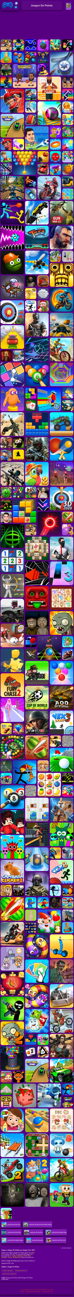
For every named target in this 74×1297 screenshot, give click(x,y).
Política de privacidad (33, 1291)
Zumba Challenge (17, 1256)
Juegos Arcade (7, 1270)
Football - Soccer (6, 1257)
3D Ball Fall (16, 1257)
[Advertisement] (37, 25)
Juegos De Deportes (69, 9)
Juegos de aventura (9, 1274)
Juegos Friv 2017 (7, 10)
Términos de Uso (47, 1291)
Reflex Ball (26, 1256)
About (22, 1291)
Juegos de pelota (21, 1270)
